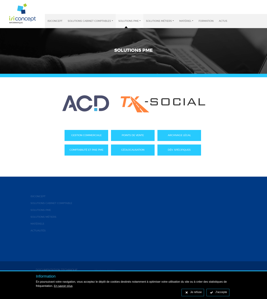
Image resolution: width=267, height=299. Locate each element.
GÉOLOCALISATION (132, 150)
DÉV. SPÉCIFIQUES (179, 150)
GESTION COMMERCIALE (86, 135)
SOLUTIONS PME (40, 210)
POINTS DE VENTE (133, 135)
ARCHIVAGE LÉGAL (179, 135)
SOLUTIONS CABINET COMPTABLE (51, 203)
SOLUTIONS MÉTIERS (43, 217)
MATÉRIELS (37, 224)
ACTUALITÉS (37, 230)
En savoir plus (63, 286)
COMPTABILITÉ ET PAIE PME (86, 150)
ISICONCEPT (37, 196)
